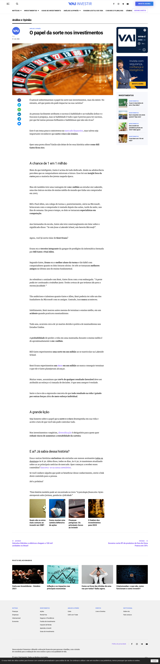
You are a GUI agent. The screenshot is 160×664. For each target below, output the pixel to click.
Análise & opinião (72, 10)
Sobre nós (126, 611)
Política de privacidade (119, 644)
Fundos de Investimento (47, 621)
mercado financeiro (74, 131)
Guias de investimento (51, 10)
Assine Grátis (140, 10)
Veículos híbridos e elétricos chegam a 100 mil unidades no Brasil (32, 543)
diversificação (65, 432)
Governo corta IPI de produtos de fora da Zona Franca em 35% (128, 543)
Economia (15, 621)
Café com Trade (73, 615)
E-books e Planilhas (114, 10)
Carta (69, 611)
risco (60, 365)
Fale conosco (127, 615)
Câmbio (129, 10)
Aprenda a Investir (45, 628)
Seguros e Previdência (47, 618)
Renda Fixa (43, 615)
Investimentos (31, 10)
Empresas (15, 615)
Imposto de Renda (45, 625)
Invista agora (144, 4)
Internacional (16, 618)
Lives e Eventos (100, 611)
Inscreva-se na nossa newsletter (56, 467)
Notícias (16, 10)
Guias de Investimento (47, 631)
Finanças (15, 611)
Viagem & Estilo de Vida (93, 10)
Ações (42, 611)
